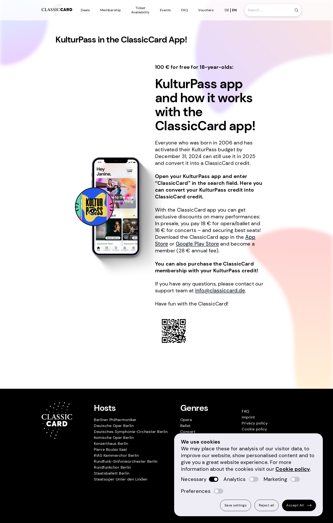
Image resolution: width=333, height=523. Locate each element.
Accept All (299, 505)
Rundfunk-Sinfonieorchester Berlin (126, 461)
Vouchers (206, 10)
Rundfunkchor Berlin (112, 467)
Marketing (275, 479)
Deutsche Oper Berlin (114, 425)
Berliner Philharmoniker (115, 419)
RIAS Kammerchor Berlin (116, 455)
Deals (85, 10)
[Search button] (296, 10)
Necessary (193, 479)
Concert (188, 431)
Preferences (195, 491)
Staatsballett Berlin (111, 473)
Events (165, 10)
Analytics (234, 479)
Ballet (185, 425)
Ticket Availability (140, 10)
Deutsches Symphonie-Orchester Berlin (131, 431)
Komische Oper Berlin (114, 437)
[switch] (213, 479)
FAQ (184, 10)
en (234, 10)
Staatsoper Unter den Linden (120, 479)
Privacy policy (255, 423)
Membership (110, 10)
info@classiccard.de (220, 290)
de (227, 10)
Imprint (248, 417)
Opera (186, 419)
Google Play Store (197, 243)
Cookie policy (254, 429)
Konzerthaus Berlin (111, 443)
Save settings (235, 505)
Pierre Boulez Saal (110, 449)
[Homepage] (57, 10)
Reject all (266, 505)
